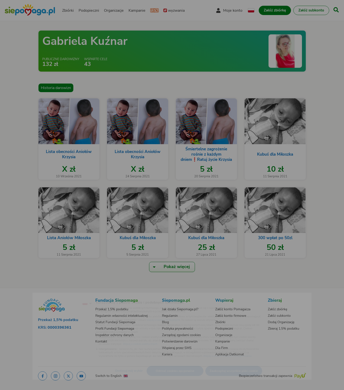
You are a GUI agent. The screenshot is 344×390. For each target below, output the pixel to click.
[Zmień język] (67, 295)
